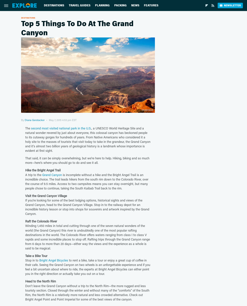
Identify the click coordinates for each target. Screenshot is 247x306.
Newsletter (230, 5)
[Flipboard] (206, 5)
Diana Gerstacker (35, 120)
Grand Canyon (52, 175)
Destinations (54, 5)
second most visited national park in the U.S (61, 128)
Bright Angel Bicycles (53, 260)
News (135, 5)
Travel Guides (79, 5)
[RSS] (212, 5)
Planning (102, 5)
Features (151, 5)
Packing (120, 5)
